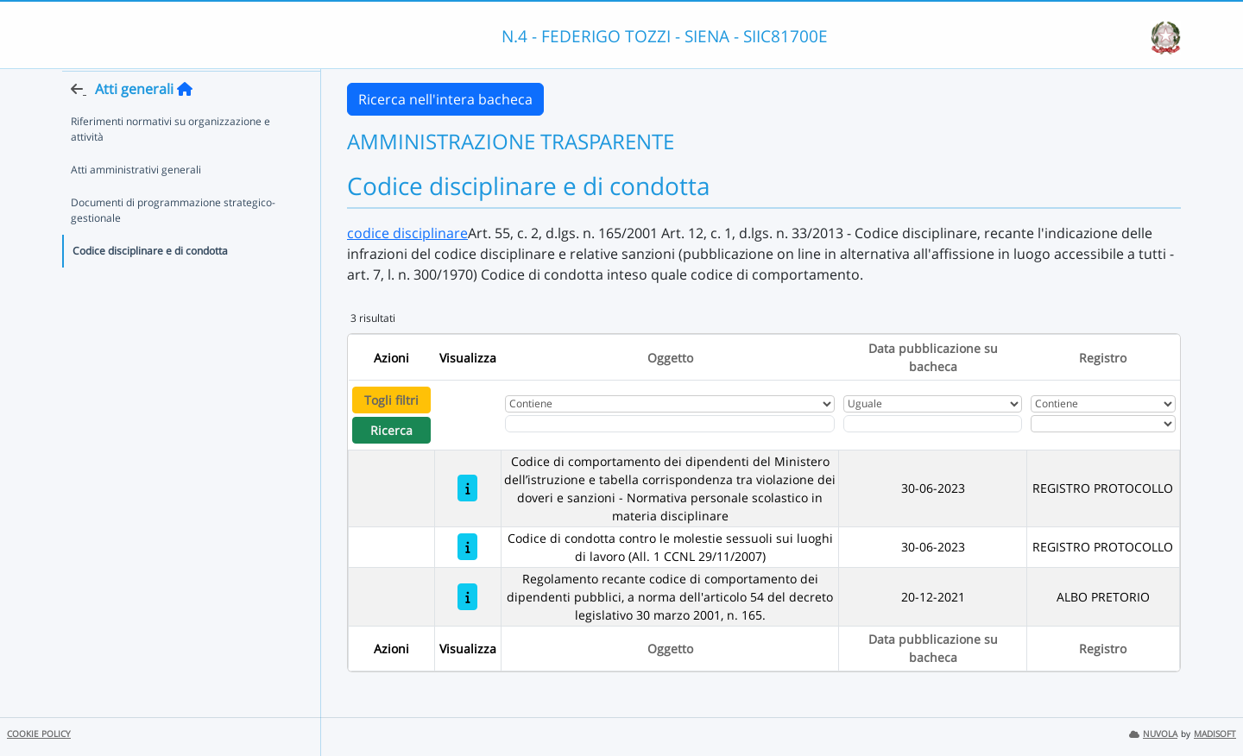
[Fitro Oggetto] (670, 423)
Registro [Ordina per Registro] (1102, 358)
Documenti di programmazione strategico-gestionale (173, 243)
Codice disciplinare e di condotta (150, 283)
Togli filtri (391, 400)
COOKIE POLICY (39, 734)
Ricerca (391, 430)
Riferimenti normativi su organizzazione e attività (170, 162)
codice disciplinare (407, 233)
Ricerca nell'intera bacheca (445, 99)
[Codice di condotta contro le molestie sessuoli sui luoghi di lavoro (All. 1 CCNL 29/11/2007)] (467, 546)
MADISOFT (1215, 734)
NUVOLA (1153, 734)
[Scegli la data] (933, 423)
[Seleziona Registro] (1103, 423)
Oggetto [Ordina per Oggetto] (670, 358)
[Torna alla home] (184, 121)
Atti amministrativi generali (136, 202)
